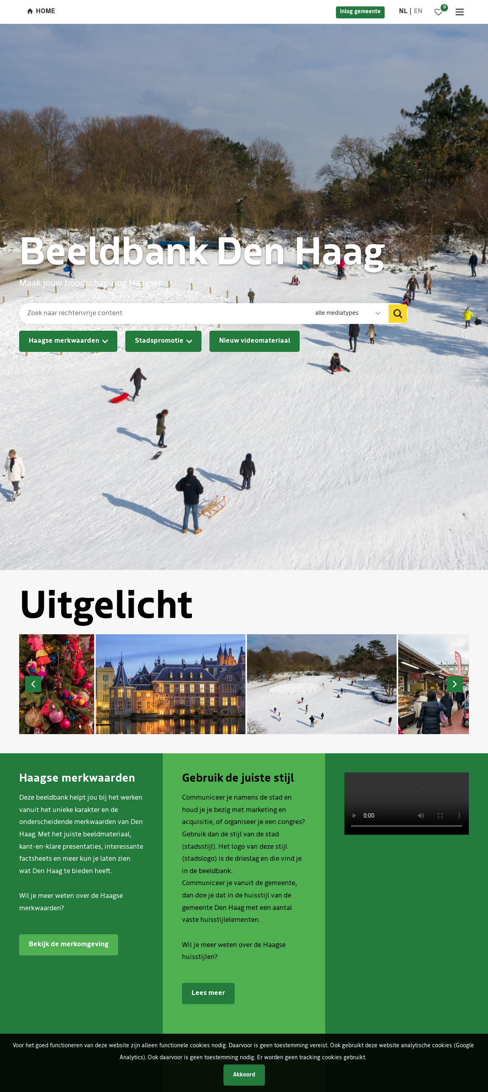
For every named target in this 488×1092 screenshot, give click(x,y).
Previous (33, 684)
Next (455, 684)
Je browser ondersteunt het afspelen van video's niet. (406, 803)
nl (403, 11)
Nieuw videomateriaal (254, 341)
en (418, 11)
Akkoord (244, 1075)
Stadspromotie (159, 341)
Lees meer (208, 993)
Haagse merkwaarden (64, 341)
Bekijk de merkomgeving (69, 944)
